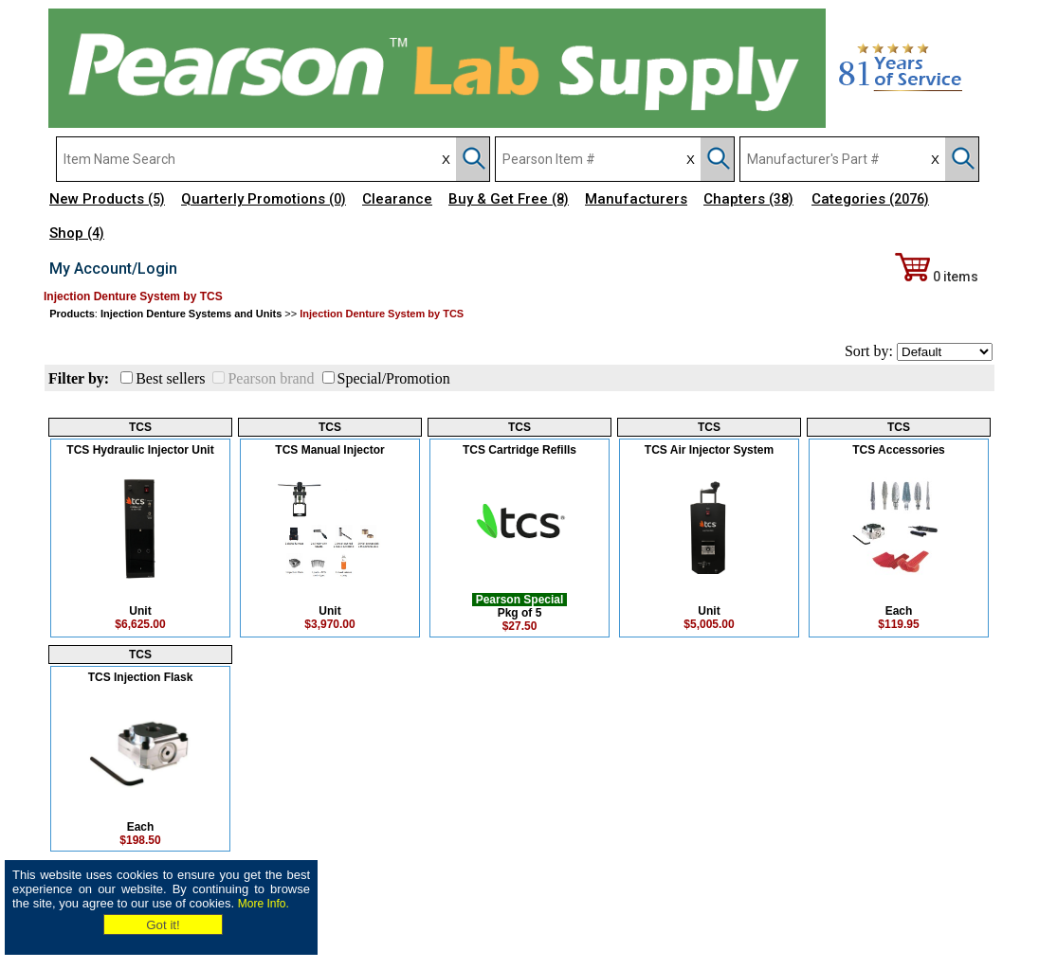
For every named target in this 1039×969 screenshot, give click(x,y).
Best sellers (170, 378)
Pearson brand (271, 378)
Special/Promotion (393, 378)
